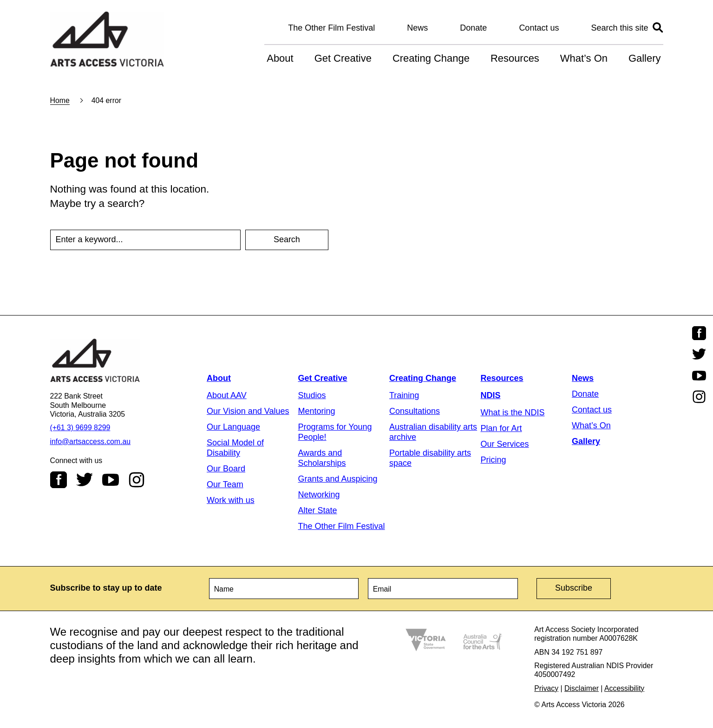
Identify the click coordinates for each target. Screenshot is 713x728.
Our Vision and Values (248, 411)
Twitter (84, 479)
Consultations (414, 411)
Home (60, 100)
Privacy (546, 688)
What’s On (584, 58)
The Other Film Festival (331, 27)
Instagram (136, 479)
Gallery (644, 58)
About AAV (227, 395)
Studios (312, 395)
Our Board (226, 468)
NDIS (491, 395)
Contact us (539, 27)
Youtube (110, 479)
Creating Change (431, 58)
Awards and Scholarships (322, 458)
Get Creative (343, 58)
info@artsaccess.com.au (90, 441)
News (417, 27)
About (280, 58)
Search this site (619, 27)
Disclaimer (581, 688)
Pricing (493, 459)
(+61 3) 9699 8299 (80, 428)
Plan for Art (501, 428)
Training (404, 395)
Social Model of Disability (235, 447)
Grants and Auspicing (338, 478)
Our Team (225, 484)
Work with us (231, 500)
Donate (473, 27)
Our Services (505, 444)
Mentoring (316, 411)
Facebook (58, 479)
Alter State (317, 510)
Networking (319, 494)
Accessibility (624, 688)
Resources (515, 58)
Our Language (233, 427)
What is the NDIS (513, 412)
